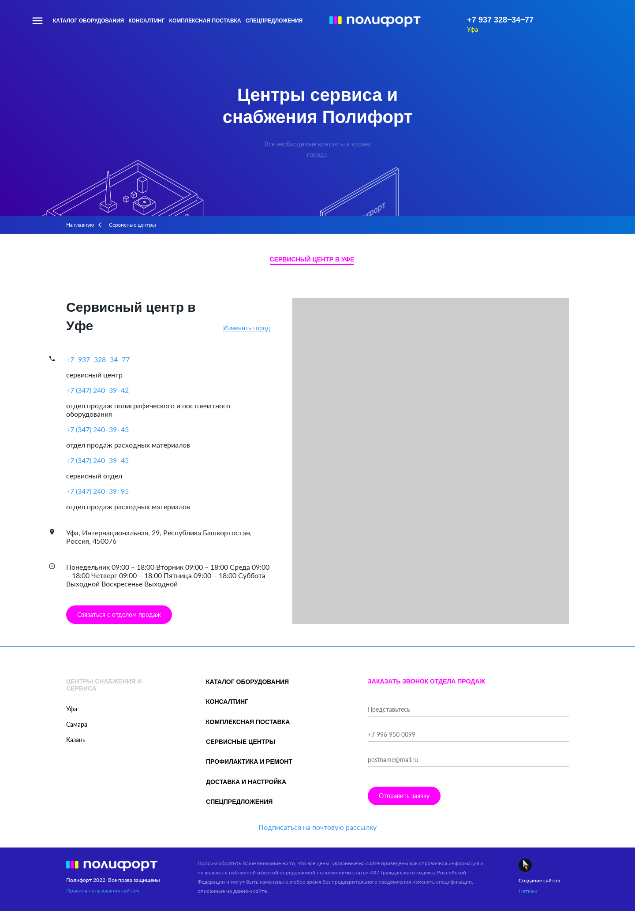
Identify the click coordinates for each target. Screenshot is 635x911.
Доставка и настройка (246, 781)
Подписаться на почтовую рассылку (317, 827)
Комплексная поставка (205, 21)
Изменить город (246, 328)
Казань (76, 739)
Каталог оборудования (88, 21)
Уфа (472, 29)
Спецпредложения (274, 21)
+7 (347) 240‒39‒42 (97, 390)
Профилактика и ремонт (249, 761)
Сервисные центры (240, 741)
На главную (80, 224)
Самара (76, 724)
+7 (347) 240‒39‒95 (97, 491)
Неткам (528, 891)
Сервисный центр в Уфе (312, 259)
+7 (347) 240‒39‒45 (97, 460)
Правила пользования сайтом (102, 890)
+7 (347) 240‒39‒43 (97, 429)
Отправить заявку (404, 795)
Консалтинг (146, 21)
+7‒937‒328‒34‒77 (98, 359)
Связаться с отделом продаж (119, 614)
